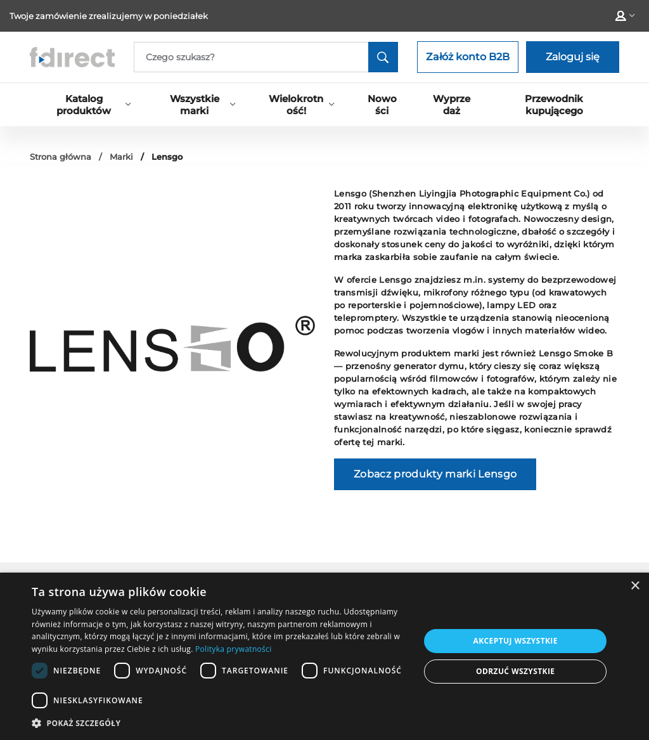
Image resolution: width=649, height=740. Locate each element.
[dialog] (324, 656)
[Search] (266, 57)
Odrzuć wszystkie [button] (515, 671)
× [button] (634, 586)
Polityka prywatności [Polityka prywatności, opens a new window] (233, 649)
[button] (220, 722)
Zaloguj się (573, 57)
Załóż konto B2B (468, 57)
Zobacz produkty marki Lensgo (435, 474)
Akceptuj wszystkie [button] (515, 640)
